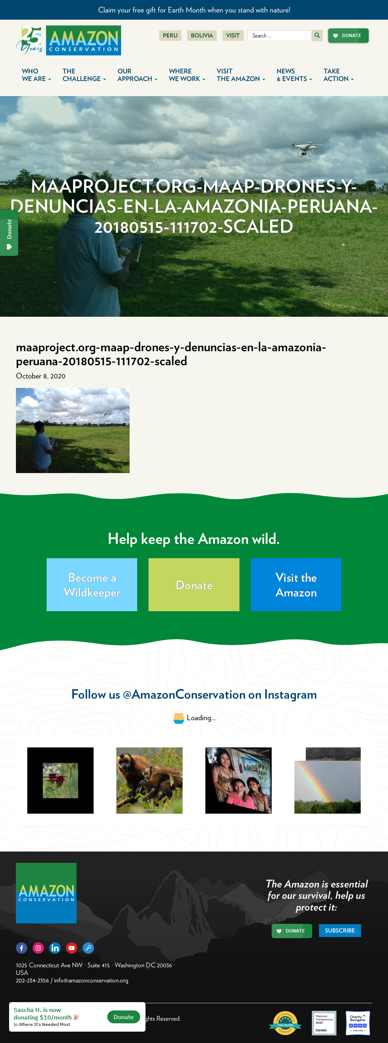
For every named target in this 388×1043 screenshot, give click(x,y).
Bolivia (202, 35)
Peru (170, 35)
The (84, 75)
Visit (233, 35)
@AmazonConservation (184, 694)
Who (36, 75)
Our (137, 75)
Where (187, 75)
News (294, 75)
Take (339, 75)
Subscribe (340, 930)
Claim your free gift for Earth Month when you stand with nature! (194, 9)
